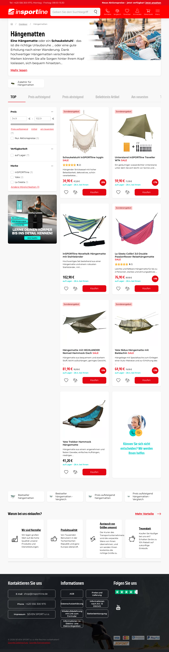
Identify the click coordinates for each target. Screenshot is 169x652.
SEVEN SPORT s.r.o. (32, 614)
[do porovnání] (75, 192)
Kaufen (94, 192)
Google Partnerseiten (39, 642)
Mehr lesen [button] (19, 70)
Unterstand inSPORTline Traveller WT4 (135, 159)
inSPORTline (24, 172)
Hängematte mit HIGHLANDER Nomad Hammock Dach (81, 352)
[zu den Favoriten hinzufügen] (66, 192)
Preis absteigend (73, 97)
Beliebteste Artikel (107, 97)
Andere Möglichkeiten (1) (25, 186)
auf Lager (22, 155)
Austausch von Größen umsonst (108, 525)
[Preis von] (19, 118)
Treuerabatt (145, 529)
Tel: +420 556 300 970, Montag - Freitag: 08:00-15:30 (37, 2)
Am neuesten (139, 97)
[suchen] (95, 12)
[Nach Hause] (12, 24)
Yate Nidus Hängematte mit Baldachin (132, 352)
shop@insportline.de (32, 593)
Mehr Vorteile (148, 514)
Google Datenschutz (18, 642)
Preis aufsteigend (39, 97)
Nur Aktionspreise (27, 138)
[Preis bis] (42, 118)
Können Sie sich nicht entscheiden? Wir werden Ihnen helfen (136, 448)
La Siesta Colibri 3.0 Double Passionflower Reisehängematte (134, 256)
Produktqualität (69, 530)
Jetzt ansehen (153, 2)
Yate (19, 177)
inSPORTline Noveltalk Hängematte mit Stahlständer (84, 255)
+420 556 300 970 (31, 603)
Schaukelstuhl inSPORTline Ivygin (83, 159)
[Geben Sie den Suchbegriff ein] (70, 12)
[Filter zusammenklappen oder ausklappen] (52, 112)
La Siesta (21, 182)
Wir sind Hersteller (31, 530)
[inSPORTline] (28, 11)
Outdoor (23, 24)
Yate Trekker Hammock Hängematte (77, 443)
